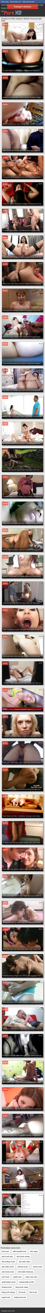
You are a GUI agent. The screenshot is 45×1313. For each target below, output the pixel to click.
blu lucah (22, 1292)
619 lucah (5, 1251)
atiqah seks (17, 1277)
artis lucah (5, 1277)
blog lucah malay (21, 1287)
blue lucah (33, 1292)
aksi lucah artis (7, 1257)
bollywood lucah (20, 1297)
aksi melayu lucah (8, 1262)
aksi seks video (24, 1262)
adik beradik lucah (19, 1251)
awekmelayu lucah (8, 1282)
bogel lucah (6, 1297)
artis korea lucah (8, 1272)
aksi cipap (34, 1251)
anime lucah (37, 1267)
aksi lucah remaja (23, 1257)
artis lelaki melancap (25, 1272)
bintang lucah (7, 1287)
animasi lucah (23, 1267)
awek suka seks (31, 1277)
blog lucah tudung (8, 1292)
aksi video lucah (8, 1267)
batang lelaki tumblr (26, 1282)
